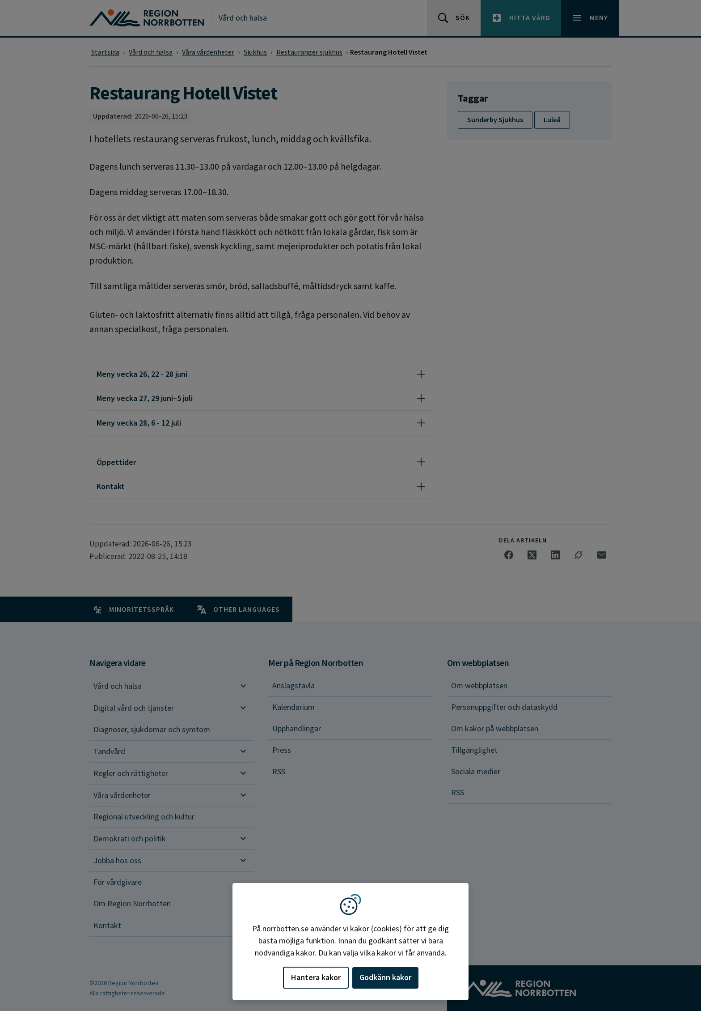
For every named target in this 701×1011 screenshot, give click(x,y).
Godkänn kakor (385, 977)
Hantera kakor (316, 977)
